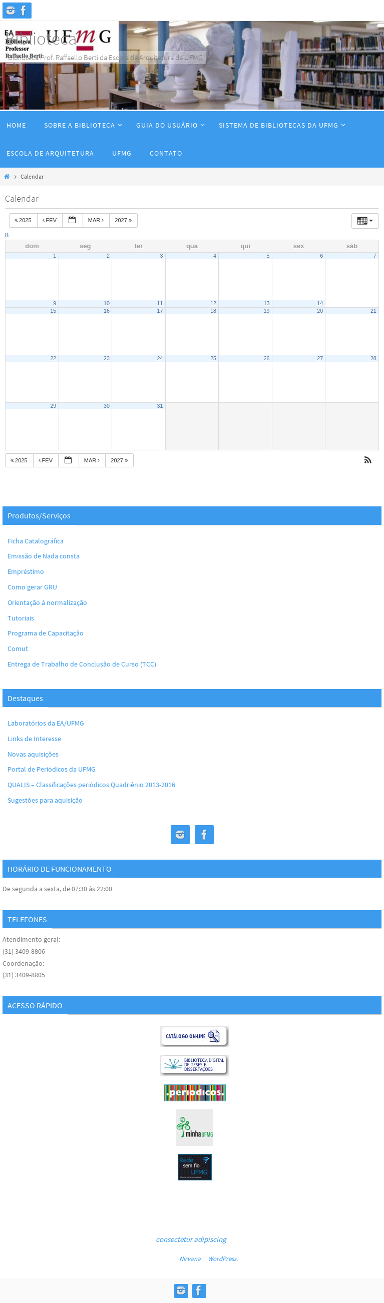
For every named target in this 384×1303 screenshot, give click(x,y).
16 (107, 311)
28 (373, 358)
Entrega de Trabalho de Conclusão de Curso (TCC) (82, 664)
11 (160, 303)
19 (267, 311)
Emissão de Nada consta (44, 555)
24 (160, 358)
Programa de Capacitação (46, 632)
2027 (124, 220)
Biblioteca (41, 39)
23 (107, 358)
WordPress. (223, 1258)
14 (320, 303)
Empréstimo (26, 571)
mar (97, 220)
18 (213, 311)
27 (320, 358)
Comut (18, 648)
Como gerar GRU (32, 586)
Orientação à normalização (47, 602)
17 (160, 311)
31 (160, 406)
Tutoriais (21, 617)
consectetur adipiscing (191, 1239)
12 (213, 303)
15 (53, 311)
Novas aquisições (33, 754)
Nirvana (190, 1258)
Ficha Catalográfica (36, 540)
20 (320, 311)
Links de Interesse (34, 738)
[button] (368, 461)
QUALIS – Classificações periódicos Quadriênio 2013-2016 (91, 784)
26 (267, 358)
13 (267, 303)
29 (53, 406)
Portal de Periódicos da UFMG (52, 769)
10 (107, 303)
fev (51, 220)
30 (107, 406)
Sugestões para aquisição (45, 800)
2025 (24, 220)
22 (53, 358)
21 (373, 311)
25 (213, 358)
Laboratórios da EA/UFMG (46, 723)
